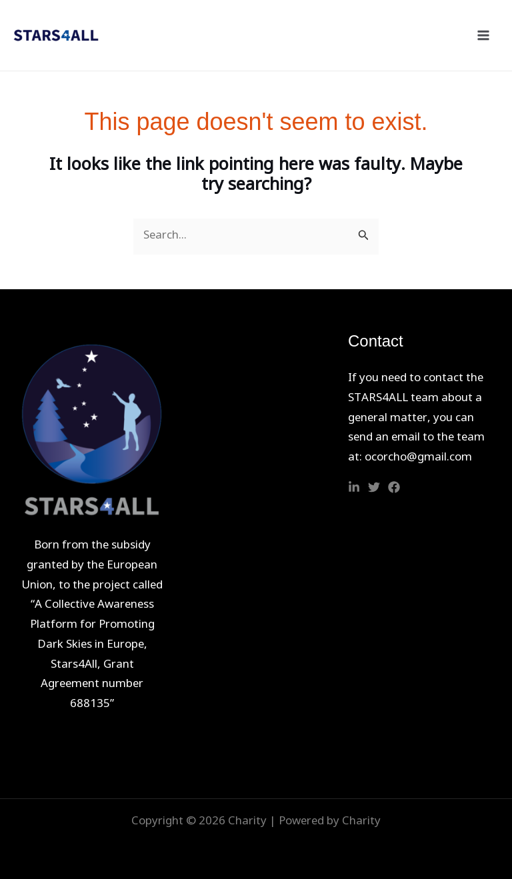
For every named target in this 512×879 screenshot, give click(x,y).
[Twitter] (374, 487)
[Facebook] (394, 487)
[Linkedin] (354, 487)
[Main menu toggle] (484, 35)
